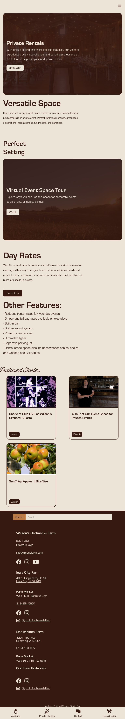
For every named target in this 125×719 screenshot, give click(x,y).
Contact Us (15, 68)
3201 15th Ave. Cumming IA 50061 (28, 639)
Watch (12, 212)
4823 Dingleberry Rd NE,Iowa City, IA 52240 (31, 579)
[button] (119, 5)
